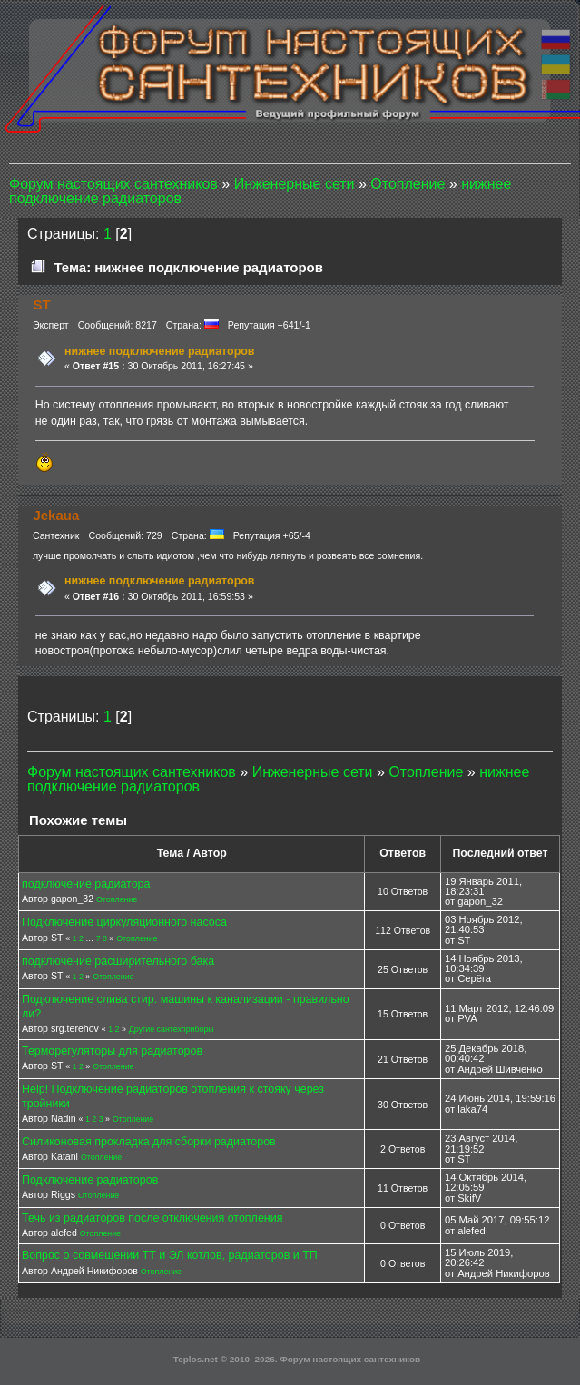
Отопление (116, 899)
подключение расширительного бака (118, 961)
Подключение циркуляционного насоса (124, 922)
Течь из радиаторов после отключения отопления (152, 1218)
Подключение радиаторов (90, 1180)
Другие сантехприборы (171, 1029)
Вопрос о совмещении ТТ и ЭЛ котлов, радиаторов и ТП (170, 1255)
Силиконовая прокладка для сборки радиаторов (149, 1141)
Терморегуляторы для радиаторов (112, 1051)
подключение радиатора (86, 884)
